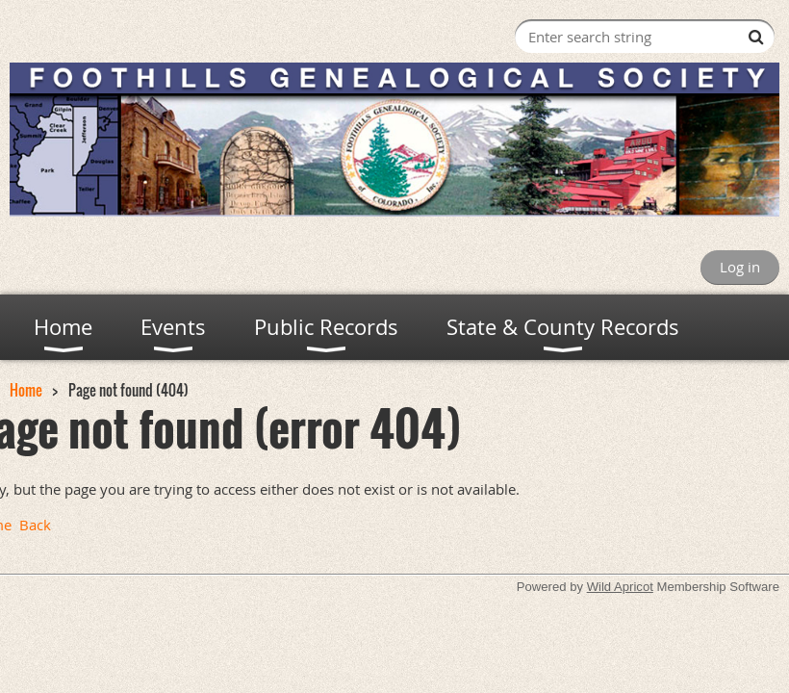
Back (35, 524)
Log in (740, 266)
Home (26, 389)
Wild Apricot (620, 586)
